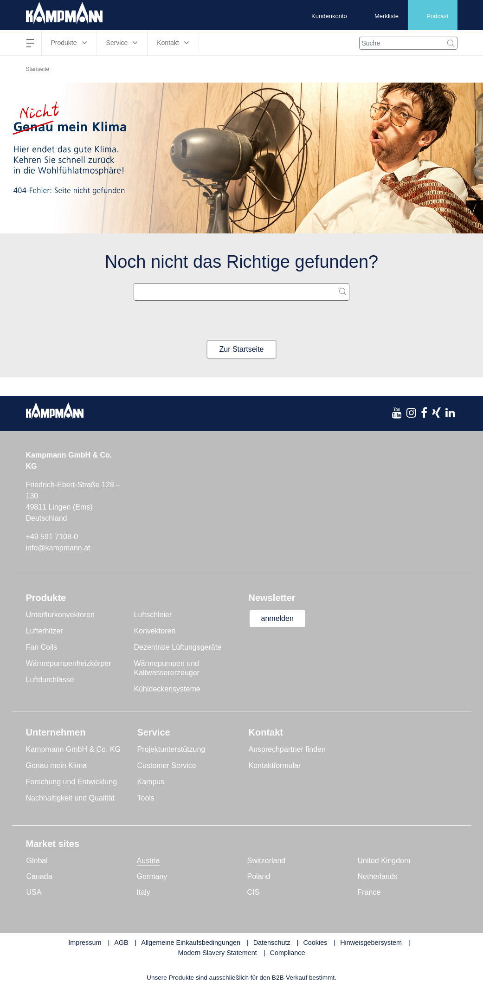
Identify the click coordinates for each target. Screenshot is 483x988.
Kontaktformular (275, 765)
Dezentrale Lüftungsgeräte (178, 647)
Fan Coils (42, 647)
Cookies (315, 942)
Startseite (38, 69)
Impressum (84, 942)
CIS (253, 892)
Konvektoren (155, 631)
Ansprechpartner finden (287, 749)
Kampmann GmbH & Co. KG (73, 749)
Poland (258, 876)
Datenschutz (271, 942)
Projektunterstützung (171, 749)
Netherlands (378, 876)
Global (37, 861)
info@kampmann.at (58, 548)
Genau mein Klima (56, 765)
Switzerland (266, 861)
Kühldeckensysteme (167, 689)
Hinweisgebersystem (371, 942)
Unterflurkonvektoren (60, 615)
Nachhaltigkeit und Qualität (70, 798)
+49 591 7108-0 (52, 537)
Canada (39, 876)
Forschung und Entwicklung (71, 782)
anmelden (277, 618)
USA (34, 892)
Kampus (151, 782)
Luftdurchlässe (50, 680)
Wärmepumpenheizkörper (68, 663)
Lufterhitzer (44, 631)
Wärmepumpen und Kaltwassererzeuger (167, 668)
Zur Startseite (241, 349)
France (369, 892)
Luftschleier (153, 615)
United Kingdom (384, 861)
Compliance (287, 952)
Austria (148, 861)
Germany (152, 876)
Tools (146, 798)
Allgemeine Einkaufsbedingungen (190, 942)
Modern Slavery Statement (217, 952)
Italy (143, 892)
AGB (121, 942)
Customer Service (166, 765)
